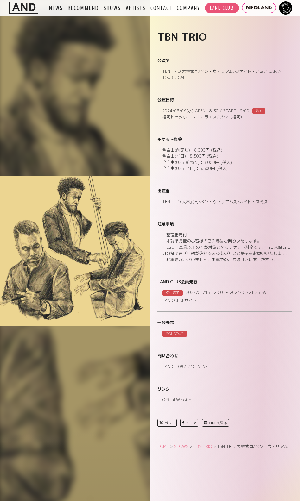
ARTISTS (136, 7)
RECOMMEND (83, 7)
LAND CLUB (222, 8)
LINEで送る (215, 423)
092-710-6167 (192, 367)
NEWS (56, 7)
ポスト (167, 423)
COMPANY (188, 7)
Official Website (176, 400)
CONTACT (161, 7)
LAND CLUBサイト (179, 300)
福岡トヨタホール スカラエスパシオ (202, 117)
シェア (189, 423)
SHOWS (112, 7)
